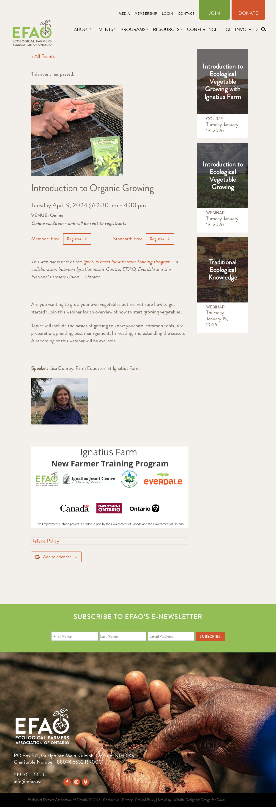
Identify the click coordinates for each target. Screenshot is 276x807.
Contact (186, 14)
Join (214, 14)
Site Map (164, 799)
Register (74, 239)
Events (104, 29)
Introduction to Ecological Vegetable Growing (223, 175)
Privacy (127, 799)
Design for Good (213, 799)
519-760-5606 (30, 774)
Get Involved (242, 29)
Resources (166, 29)
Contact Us (111, 799)
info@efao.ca (27, 781)
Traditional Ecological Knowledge (222, 269)
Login (167, 14)
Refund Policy (45, 540)
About (81, 29)
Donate (248, 14)
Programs (133, 29)
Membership (146, 14)
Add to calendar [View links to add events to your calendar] (57, 556)
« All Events (43, 56)
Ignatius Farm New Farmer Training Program (126, 261)
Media (124, 14)
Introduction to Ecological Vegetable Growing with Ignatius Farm (223, 81)
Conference (202, 29)
